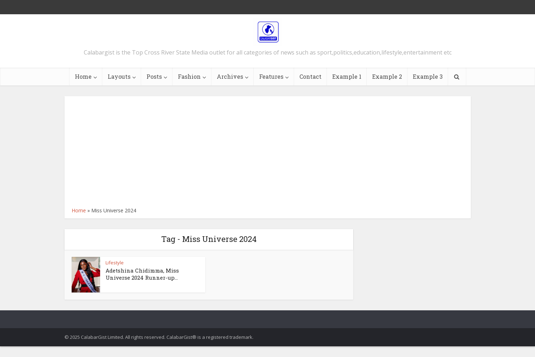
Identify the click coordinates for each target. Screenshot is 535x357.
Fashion (189, 76)
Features (271, 76)
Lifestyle (115, 262)
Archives (230, 76)
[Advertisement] (268, 153)
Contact (310, 76)
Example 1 (346, 76)
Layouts (119, 76)
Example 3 (428, 76)
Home (83, 76)
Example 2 (387, 76)
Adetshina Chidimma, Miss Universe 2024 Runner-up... (142, 274)
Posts (154, 76)
